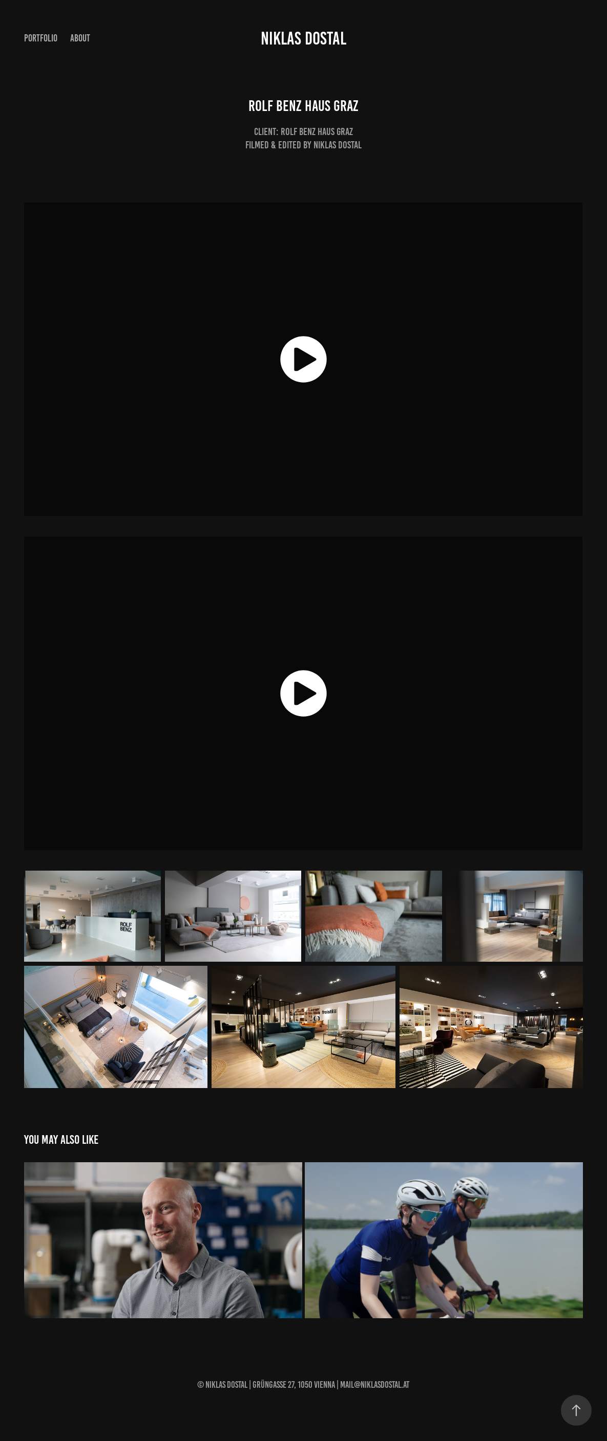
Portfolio (40, 38)
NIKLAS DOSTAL (303, 38)
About (80, 38)
